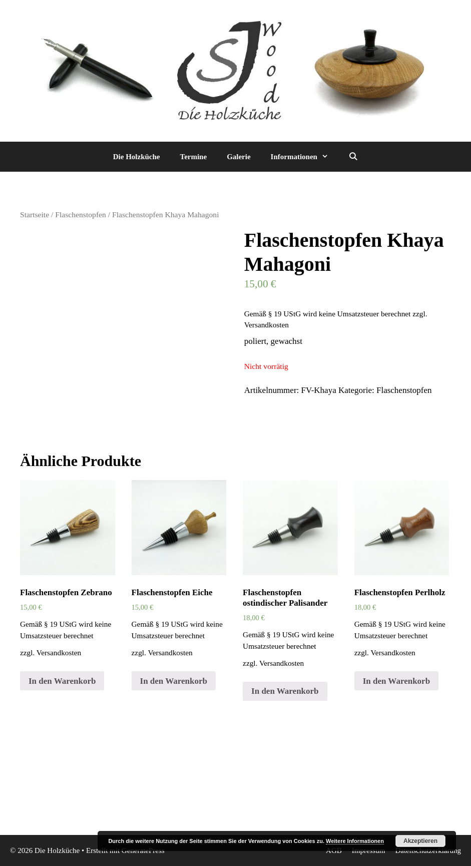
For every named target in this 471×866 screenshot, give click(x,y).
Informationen (304, 157)
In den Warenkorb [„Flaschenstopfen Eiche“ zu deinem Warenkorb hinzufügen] (173, 681)
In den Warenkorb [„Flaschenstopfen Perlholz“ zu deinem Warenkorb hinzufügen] (396, 681)
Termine (193, 157)
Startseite (34, 214)
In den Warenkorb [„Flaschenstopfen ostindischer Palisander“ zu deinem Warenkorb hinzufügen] (284, 691)
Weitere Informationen (355, 841)
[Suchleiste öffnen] (353, 157)
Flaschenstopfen (80, 214)
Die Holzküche (136, 157)
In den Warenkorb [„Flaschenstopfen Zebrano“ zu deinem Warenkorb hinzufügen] (62, 681)
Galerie (238, 157)
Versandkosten (266, 324)
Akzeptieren (420, 840)
